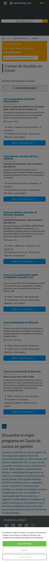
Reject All (24, 550)
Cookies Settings (24, 557)
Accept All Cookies (24, 544)
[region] (24, 545)
